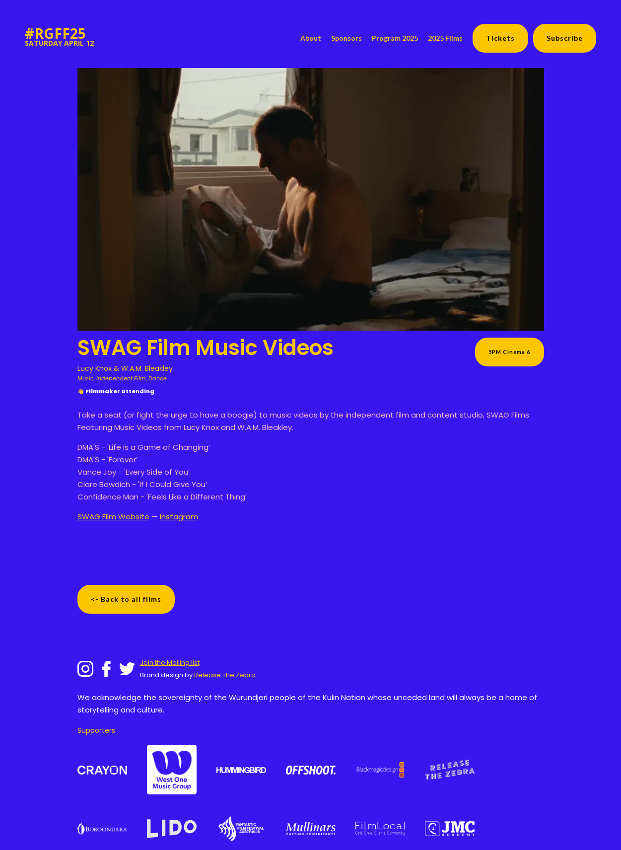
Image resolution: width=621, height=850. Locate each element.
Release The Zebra (225, 675)
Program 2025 (395, 38)
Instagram (179, 516)
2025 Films (445, 38)
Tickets (500, 38)
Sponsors (346, 38)
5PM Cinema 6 (509, 352)
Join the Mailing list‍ (170, 662)
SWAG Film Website (113, 516)
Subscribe (565, 38)
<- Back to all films (126, 599)
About (310, 38)
